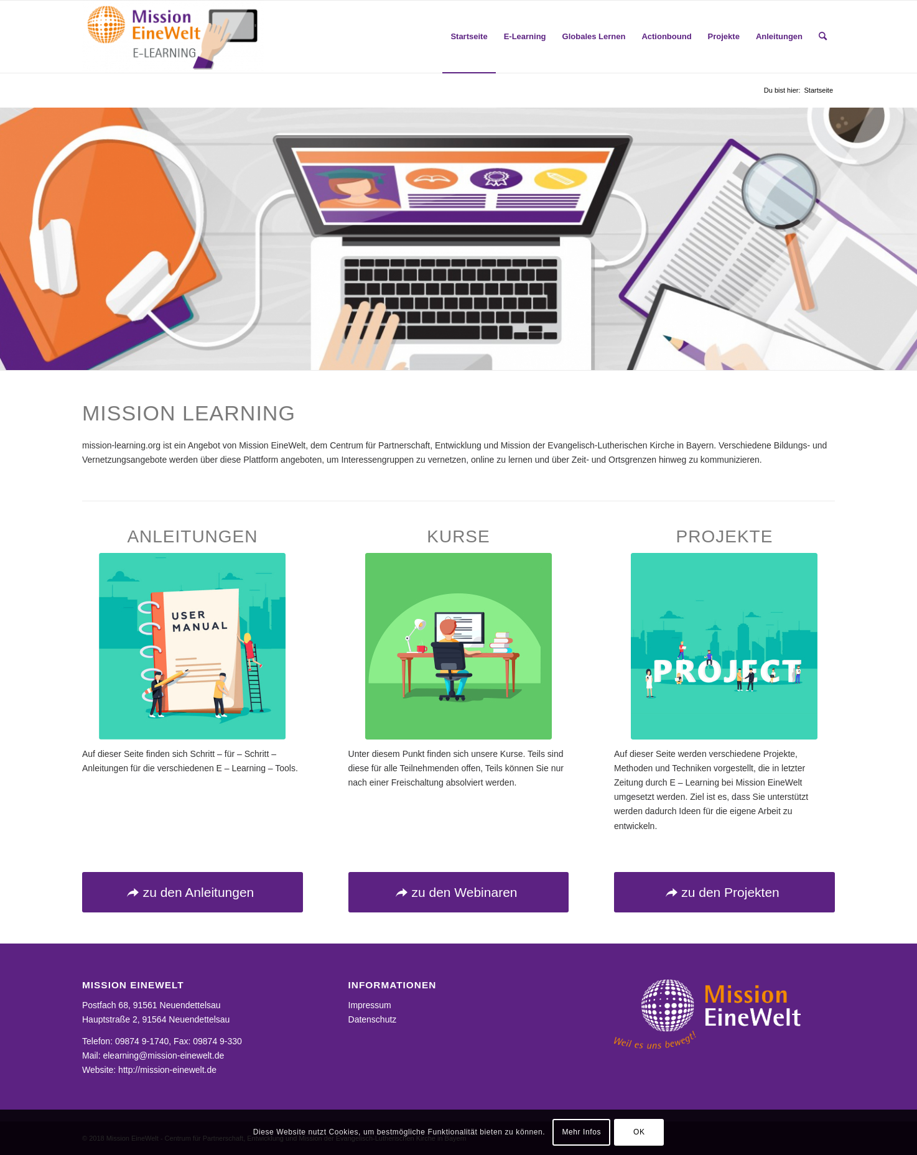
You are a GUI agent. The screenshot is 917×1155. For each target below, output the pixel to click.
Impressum (369, 1005)
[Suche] (823, 37)
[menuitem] (468, 37)
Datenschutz (372, 1019)
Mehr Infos (581, 1132)
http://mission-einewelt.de (167, 1070)
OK (639, 1132)
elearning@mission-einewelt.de (163, 1055)
